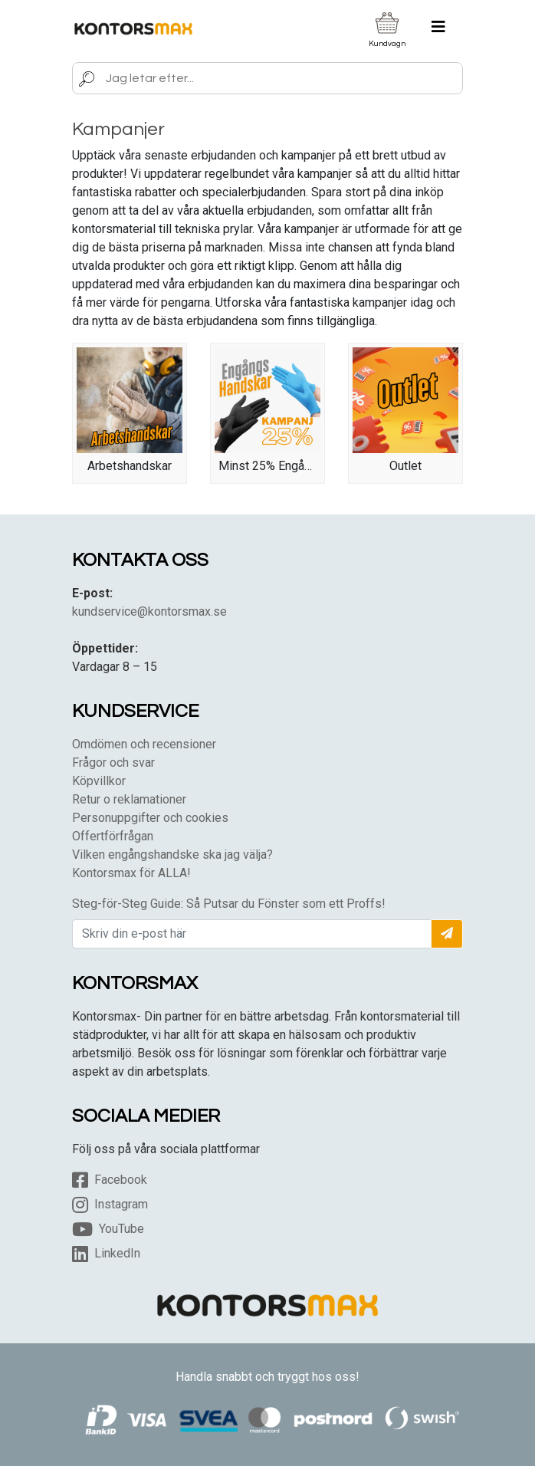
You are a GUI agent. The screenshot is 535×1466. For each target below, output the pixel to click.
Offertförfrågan (112, 836)
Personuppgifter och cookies (150, 817)
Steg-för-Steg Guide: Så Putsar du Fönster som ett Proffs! (229, 903)
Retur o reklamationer (129, 799)
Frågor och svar (113, 762)
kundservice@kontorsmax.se (149, 611)
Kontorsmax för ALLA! (131, 873)
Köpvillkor (99, 781)
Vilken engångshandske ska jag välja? (172, 854)
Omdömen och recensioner (144, 744)
